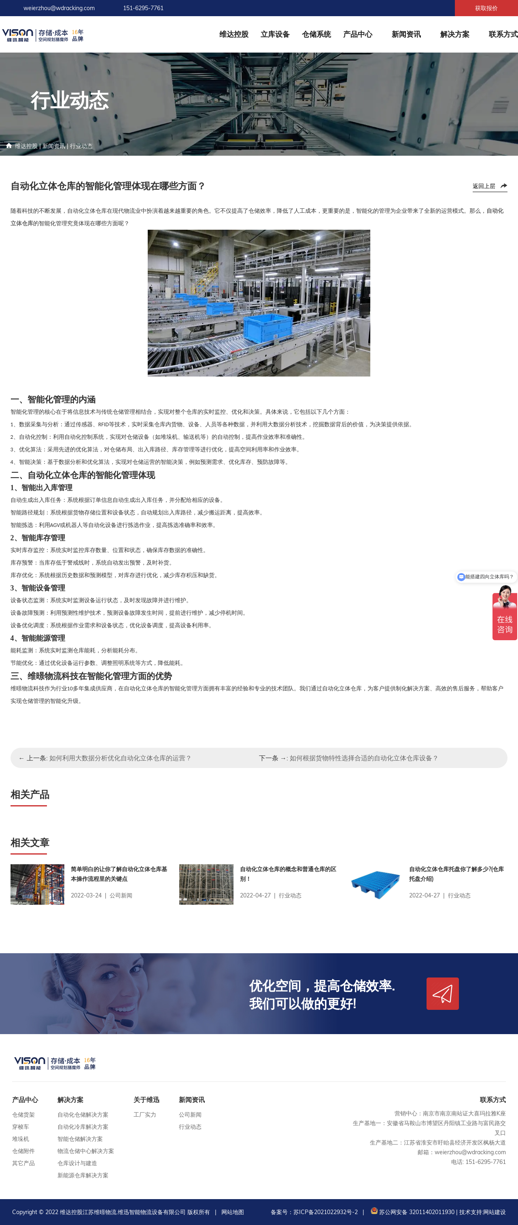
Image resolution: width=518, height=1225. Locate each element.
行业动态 (81, 146)
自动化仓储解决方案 (82, 1114)
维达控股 (233, 34)
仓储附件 (23, 1151)
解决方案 (454, 34)
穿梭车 (20, 1126)
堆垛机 (20, 1138)
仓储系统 (316, 34)
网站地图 (232, 1212)
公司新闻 (190, 1114)
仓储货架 (23, 1114)
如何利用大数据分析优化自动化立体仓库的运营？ (120, 758)
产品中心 (357, 34)
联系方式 (503, 34)
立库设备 (275, 34)
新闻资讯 (406, 34)
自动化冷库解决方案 (82, 1126)
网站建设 (494, 1212)
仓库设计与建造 (77, 1163)
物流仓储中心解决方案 (85, 1151)
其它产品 (23, 1163)
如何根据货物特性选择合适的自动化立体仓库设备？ (364, 758)
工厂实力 (145, 1114)
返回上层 (484, 186)
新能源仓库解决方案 (82, 1175)
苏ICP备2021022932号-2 (325, 1212)
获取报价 (486, 8)
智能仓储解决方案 (80, 1138)
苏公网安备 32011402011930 (411, 1212)
